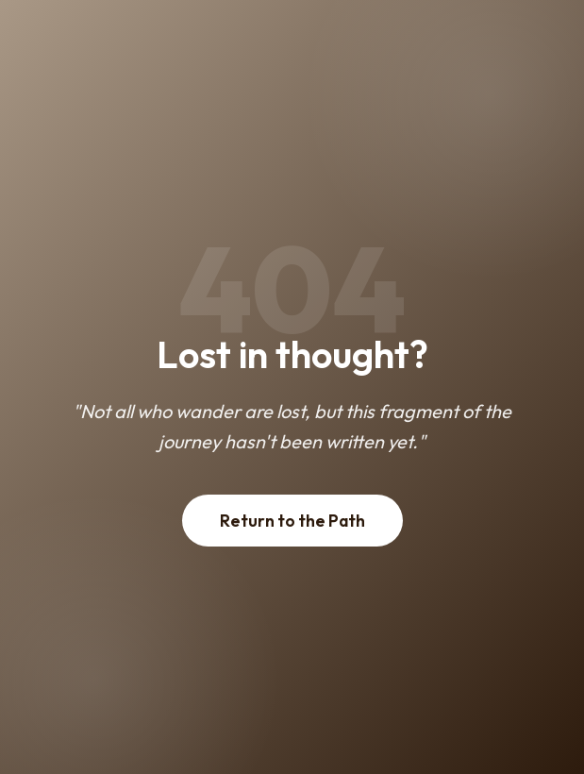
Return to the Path (292, 520)
